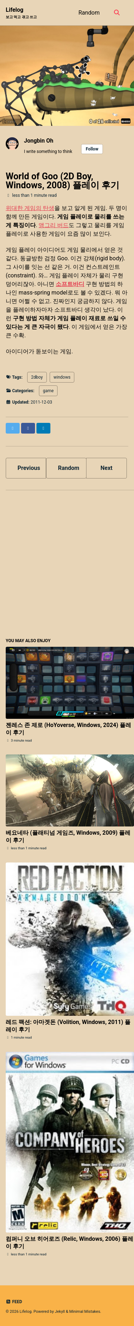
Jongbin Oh (38, 140)
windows (62, 377)
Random (89, 12)
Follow (92, 149)
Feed (14, 1301)
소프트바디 (70, 284)
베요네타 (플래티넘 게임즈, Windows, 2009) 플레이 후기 (68, 836)
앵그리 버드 (54, 225)
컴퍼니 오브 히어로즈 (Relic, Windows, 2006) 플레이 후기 (69, 1242)
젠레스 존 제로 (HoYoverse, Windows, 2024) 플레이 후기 (68, 729)
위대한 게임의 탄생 (30, 208)
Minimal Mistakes (84, 1311)
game (48, 390)
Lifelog (21, 13)
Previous (29, 468)
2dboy (37, 377)
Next (106, 468)
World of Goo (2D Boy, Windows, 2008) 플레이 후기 (62, 180)
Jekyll (60, 1311)
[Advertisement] (67, 563)
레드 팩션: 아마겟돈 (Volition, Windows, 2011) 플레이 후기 (68, 1026)
